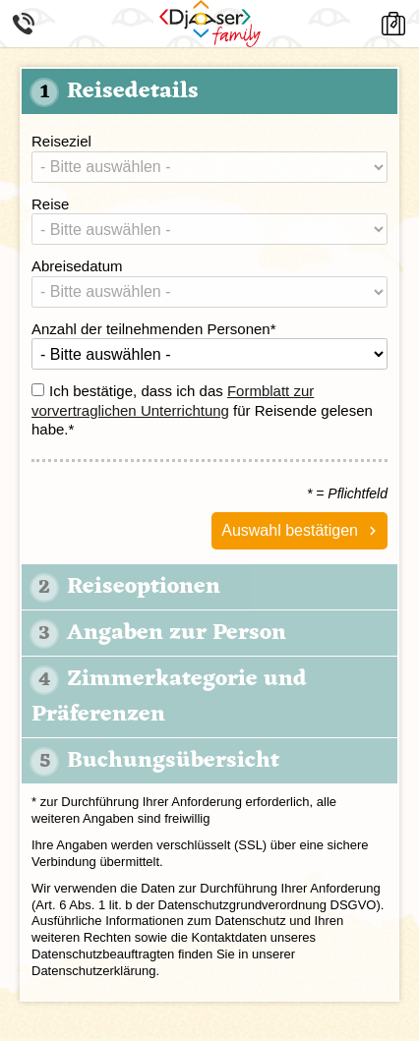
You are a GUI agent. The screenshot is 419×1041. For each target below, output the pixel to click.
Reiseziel (61, 141)
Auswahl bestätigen (289, 530)
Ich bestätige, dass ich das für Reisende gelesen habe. (202, 409)
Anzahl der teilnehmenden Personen (153, 328)
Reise (50, 204)
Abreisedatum (77, 266)
